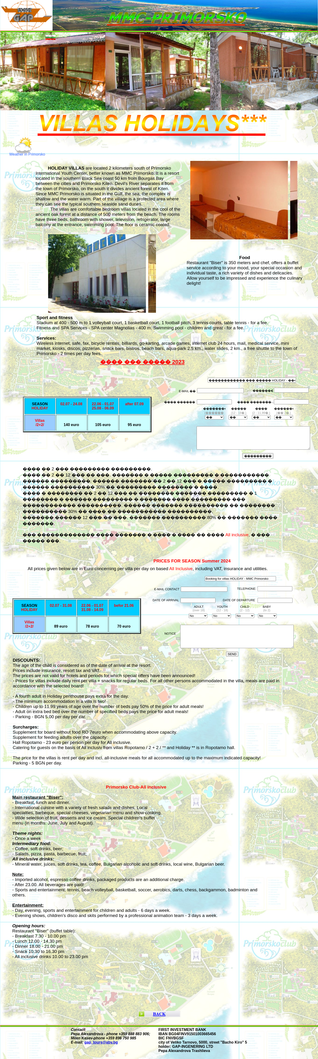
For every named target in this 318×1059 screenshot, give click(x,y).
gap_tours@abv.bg (101, 1042)
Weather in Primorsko (27, 154)
